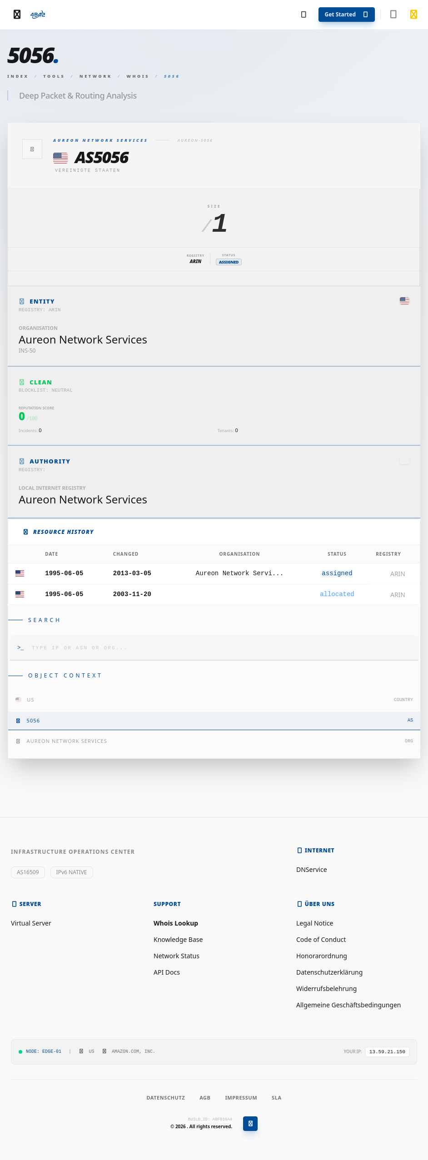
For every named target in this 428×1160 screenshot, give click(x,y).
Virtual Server (31, 923)
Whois (138, 76)
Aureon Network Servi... (240, 573)
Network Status (176, 955)
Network (96, 76)
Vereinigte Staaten (87, 170)
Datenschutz (165, 1097)
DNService (311, 869)
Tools (54, 76)
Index (18, 76)
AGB (204, 1097)
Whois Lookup (176, 923)
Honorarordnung (321, 955)
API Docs (167, 972)
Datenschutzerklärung (329, 972)
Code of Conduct (321, 939)
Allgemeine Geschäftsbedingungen (348, 1005)
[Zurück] (32, 149)
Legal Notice (314, 923)
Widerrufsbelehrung (326, 988)
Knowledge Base (178, 939)
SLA (276, 1097)
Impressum (241, 1097)
